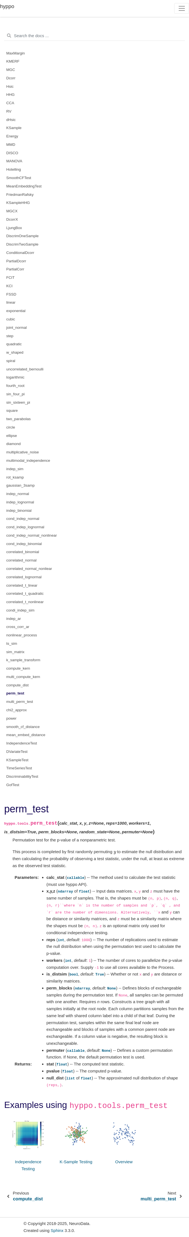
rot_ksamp (15, 477)
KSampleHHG (18, 203)
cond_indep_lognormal (25, 527)
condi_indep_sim (20, 610)
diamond (13, 444)
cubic (10, 319)
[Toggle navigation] (181, 8)
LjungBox (14, 228)
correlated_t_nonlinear (25, 602)
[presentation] (115, 851)
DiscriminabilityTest (22, 776)
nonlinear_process (21, 635)
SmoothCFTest (18, 178)
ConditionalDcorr (20, 253)
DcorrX (12, 219)
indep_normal (17, 494)
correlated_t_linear (22, 585)
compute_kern (18, 668)
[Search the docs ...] (94, 36)
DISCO (12, 153)
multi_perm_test (19, 702)
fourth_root (15, 386)
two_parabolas (18, 419)
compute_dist (17, 685)
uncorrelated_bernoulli (25, 369)
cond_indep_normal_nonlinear (31, 535)
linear (11, 302)
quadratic (14, 344)
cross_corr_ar (18, 627)
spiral (10, 361)
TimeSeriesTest (19, 768)
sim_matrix (15, 652)
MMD (10, 144)
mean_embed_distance (25, 735)
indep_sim (15, 469)
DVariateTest (17, 752)
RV (9, 111)
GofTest (12, 785)
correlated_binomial (22, 552)
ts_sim (11, 643)
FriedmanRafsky (20, 194)
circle (10, 427)
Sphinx (57, 1230)
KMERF (12, 61)
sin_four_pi (15, 394)
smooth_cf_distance (23, 727)
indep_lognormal (20, 502)
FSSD (11, 294)
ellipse (11, 436)
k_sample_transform (23, 660)
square (12, 410)
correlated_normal (21, 560)
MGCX (12, 211)
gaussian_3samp (20, 485)
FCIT (10, 277)
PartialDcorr (16, 261)
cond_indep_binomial (24, 544)
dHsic (11, 120)
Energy (12, 136)
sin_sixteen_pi (18, 402)
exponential (16, 311)
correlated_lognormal (24, 577)
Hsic (10, 86)
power (11, 718)
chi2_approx (16, 710)
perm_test (15, 693)
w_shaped (15, 352)
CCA (10, 103)
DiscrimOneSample (22, 236)
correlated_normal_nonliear (29, 569)
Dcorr (11, 78)
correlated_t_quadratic (25, 593)
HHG (10, 94)
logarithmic (15, 377)
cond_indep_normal (23, 519)
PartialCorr (15, 269)
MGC (10, 70)
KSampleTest (17, 760)
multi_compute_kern (23, 677)
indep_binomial (19, 510)
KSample (14, 128)
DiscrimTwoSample (22, 244)
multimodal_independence (28, 460)
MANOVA (14, 161)
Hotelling (13, 169)
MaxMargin (15, 53)
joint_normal (16, 327)
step (10, 336)
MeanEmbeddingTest (24, 186)
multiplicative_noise (22, 452)
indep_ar (13, 619)
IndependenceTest (21, 743)
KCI (9, 286)
